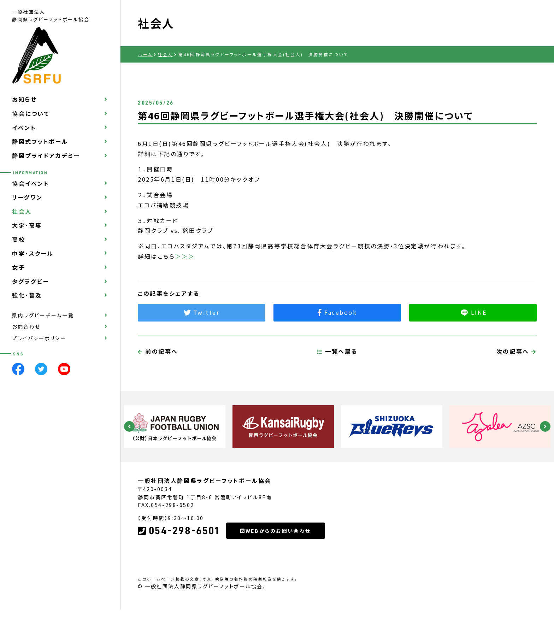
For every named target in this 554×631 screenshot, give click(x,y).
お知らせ (24, 99)
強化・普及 (27, 295)
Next (545, 426)
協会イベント (30, 183)
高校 (18, 239)
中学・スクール (33, 253)
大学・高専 (27, 225)
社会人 (22, 211)
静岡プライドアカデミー (46, 155)
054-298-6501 (178, 564)
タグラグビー (30, 281)
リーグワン (27, 197)
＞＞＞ (185, 256)
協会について (30, 113)
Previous (129, 426)
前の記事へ (158, 384)
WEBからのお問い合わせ (275, 563)
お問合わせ (26, 326)
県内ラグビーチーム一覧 (43, 315)
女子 (18, 267)
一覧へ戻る (337, 384)
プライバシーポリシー (39, 338)
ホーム (145, 54)
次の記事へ (516, 384)
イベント (24, 127)
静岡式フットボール (40, 141)
